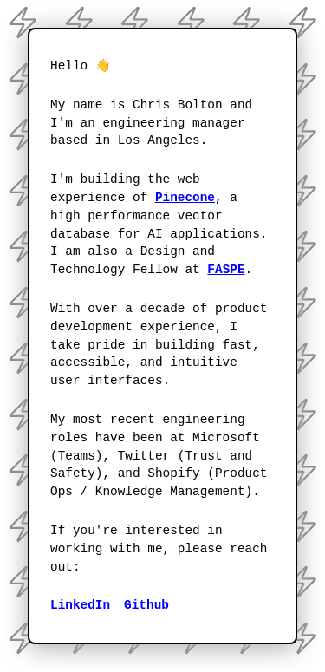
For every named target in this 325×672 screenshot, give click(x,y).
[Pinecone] (185, 198)
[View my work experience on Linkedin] (80, 606)
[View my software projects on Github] (146, 606)
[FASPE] (225, 270)
